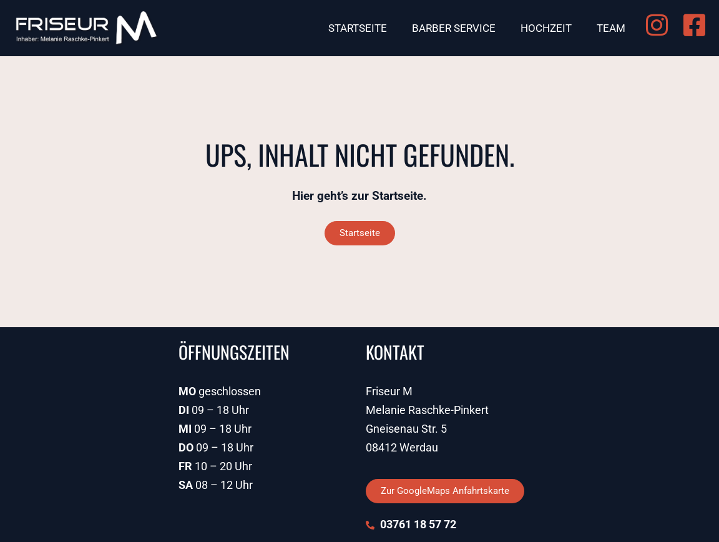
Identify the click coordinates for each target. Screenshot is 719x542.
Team (611, 28)
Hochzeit (546, 28)
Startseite (357, 28)
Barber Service (454, 28)
